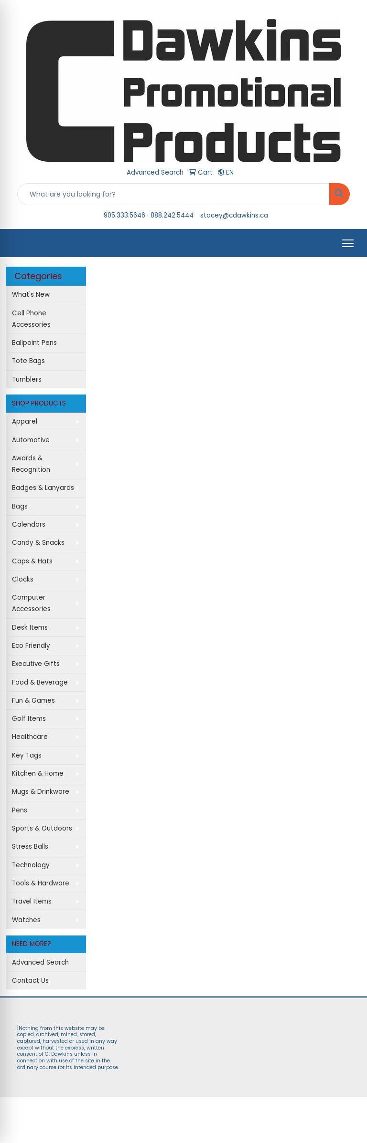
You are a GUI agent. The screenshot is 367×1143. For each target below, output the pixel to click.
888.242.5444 (172, 215)
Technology (31, 865)
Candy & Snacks (38, 542)
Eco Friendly (31, 645)
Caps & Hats (32, 561)
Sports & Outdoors (42, 828)
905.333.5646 (124, 215)
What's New (31, 294)
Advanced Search (40, 962)
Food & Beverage (40, 682)
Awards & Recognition (31, 464)
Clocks (22, 579)
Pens (19, 810)
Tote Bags (28, 360)
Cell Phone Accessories (31, 319)
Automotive (31, 440)
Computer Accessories (31, 603)
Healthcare (30, 736)
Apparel (24, 421)
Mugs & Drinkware (40, 791)
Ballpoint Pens (34, 342)
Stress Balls (30, 846)
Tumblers (27, 379)
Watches (26, 920)
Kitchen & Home (38, 773)
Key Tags (27, 755)
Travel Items (32, 901)
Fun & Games (33, 700)
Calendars (28, 524)
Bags (20, 506)
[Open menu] (347, 243)
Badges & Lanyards (43, 487)
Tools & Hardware (40, 883)
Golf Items (29, 718)
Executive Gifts (36, 663)
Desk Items (30, 627)
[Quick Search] (173, 194)
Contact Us (30, 980)
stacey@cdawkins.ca (234, 215)
